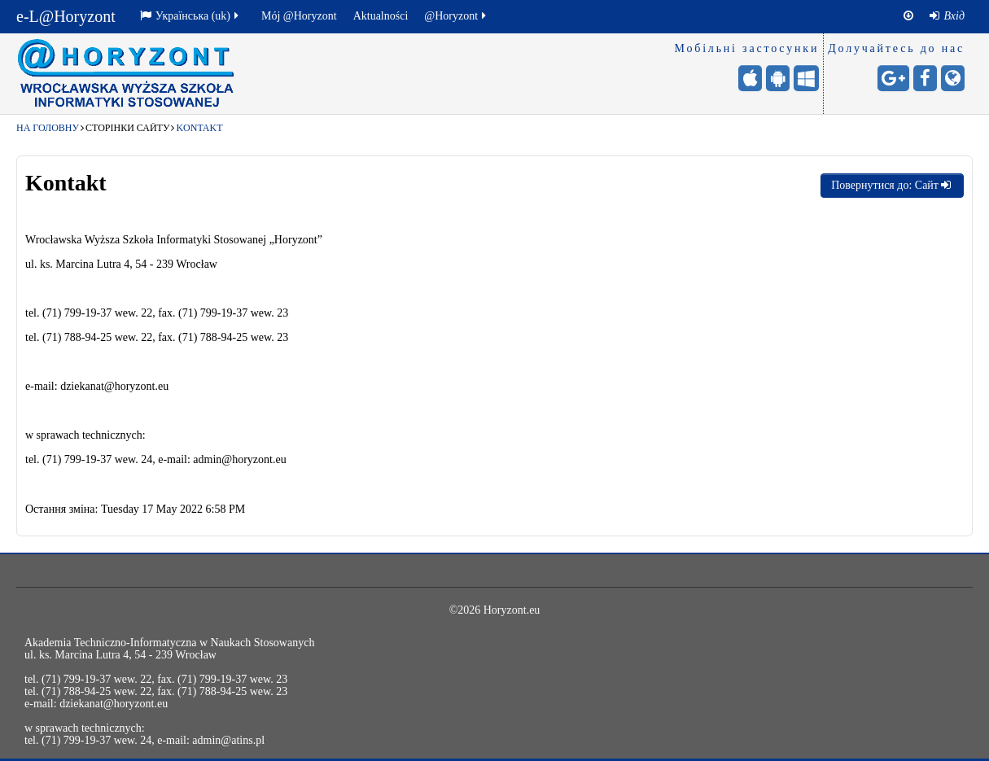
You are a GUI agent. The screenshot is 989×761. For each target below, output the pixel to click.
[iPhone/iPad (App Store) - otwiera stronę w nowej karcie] (750, 78)
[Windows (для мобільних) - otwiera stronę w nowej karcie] (806, 78)
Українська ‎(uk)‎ (190, 16)
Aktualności (381, 16)
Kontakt (199, 127)
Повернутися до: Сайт (892, 185)
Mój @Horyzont (299, 16)
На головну (47, 127)
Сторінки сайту (127, 127)
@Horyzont (456, 16)
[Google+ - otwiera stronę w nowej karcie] (893, 78)
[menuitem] (947, 16)
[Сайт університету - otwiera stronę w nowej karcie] (953, 78)
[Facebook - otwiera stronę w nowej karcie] (925, 78)
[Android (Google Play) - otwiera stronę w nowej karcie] (778, 78)
